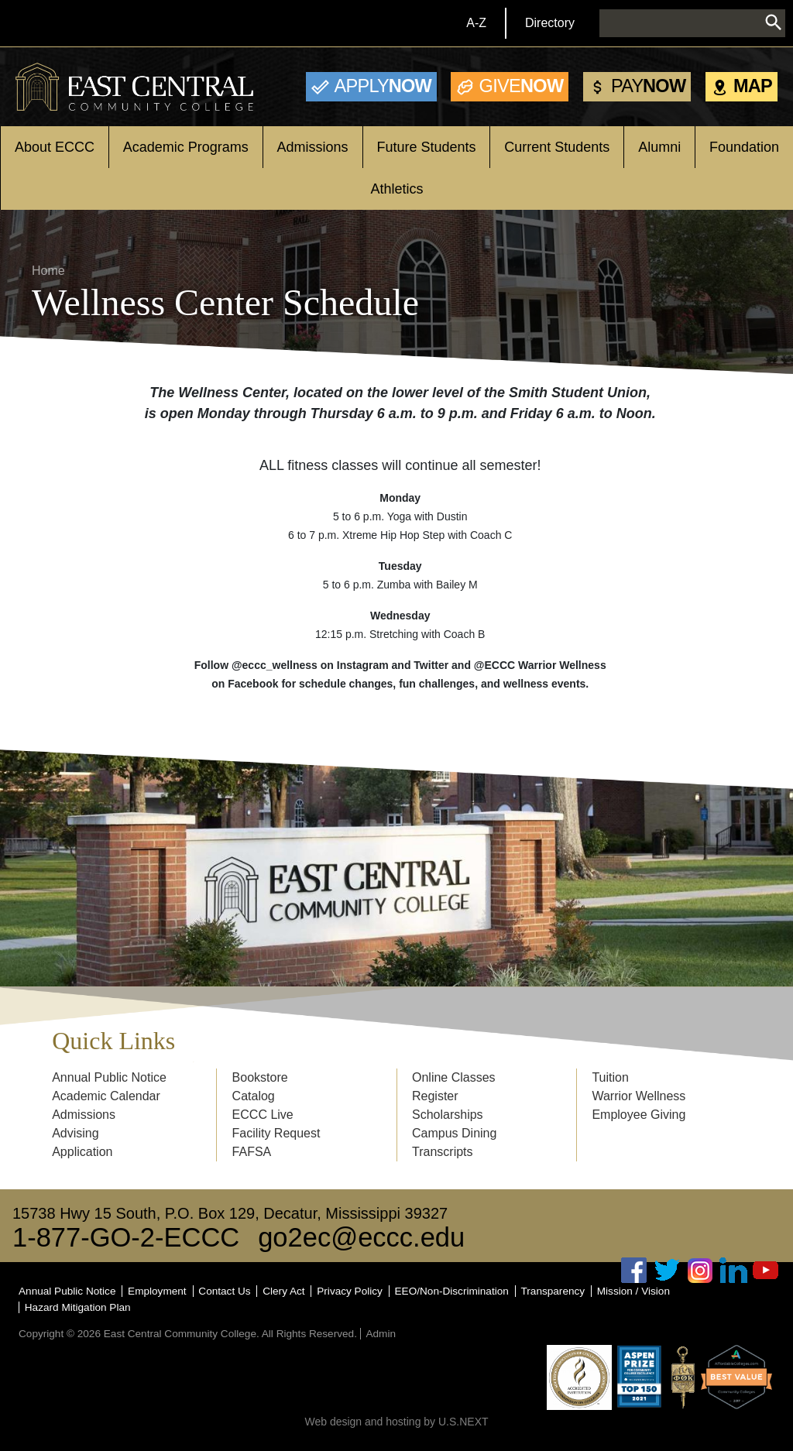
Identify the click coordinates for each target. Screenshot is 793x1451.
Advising (75, 1133)
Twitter (667, 1270)
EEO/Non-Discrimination (452, 1291)
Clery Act (283, 1291)
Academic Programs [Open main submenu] (186, 147)
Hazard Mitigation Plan (78, 1307)
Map (752, 86)
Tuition (610, 1077)
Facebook (634, 1270)
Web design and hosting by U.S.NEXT (396, 1421)
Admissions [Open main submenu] (312, 147)
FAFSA (252, 1151)
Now (382, 86)
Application (82, 1151)
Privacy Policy (350, 1291)
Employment (157, 1291)
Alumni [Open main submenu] (659, 147)
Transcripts (442, 1151)
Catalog (253, 1096)
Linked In (733, 1270)
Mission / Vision (633, 1291)
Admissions (83, 1114)
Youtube (766, 1270)
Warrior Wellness (638, 1096)
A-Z (476, 22)
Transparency (553, 1291)
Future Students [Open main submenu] (425, 147)
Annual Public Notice (109, 1077)
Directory (550, 22)
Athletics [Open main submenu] (396, 189)
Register (435, 1096)
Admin (381, 1334)
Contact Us (224, 1291)
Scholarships (447, 1114)
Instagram (700, 1270)
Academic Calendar (106, 1096)
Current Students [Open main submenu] (556, 147)
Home (48, 270)
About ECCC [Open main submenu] (54, 147)
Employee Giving (638, 1114)
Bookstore (260, 1077)
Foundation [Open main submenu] (744, 147)
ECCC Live (263, 1114)
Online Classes (454, 1077)
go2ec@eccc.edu (361, 1237)
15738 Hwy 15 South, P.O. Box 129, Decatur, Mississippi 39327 (230, 1213)
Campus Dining (454, 1133)
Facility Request (276, 1133)
